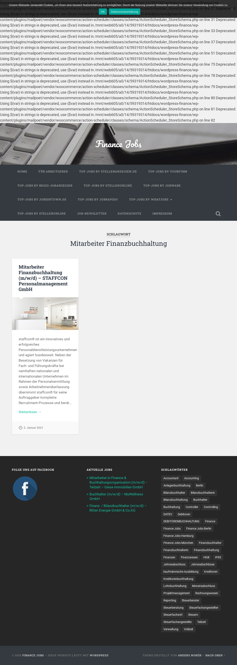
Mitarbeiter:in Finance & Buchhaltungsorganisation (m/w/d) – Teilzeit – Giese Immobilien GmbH (118, 482)
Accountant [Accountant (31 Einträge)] (171, 478)
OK (103, 11)
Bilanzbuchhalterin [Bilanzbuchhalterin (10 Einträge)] (203, 492)
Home (22, 171)
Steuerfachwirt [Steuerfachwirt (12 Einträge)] (173, 614)
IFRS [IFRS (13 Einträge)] (218, 557)
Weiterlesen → (30, 412)
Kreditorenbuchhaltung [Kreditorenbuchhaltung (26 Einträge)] (178, 579)
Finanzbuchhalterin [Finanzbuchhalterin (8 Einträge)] (175, 550)
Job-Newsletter (91, 213)
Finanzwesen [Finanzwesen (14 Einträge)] (189, 557)
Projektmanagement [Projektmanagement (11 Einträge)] (176, 593)
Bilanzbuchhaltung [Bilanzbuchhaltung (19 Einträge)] (175, 499)
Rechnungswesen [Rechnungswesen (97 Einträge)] (206, 593)
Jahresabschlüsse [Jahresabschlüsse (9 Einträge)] (202, 564)
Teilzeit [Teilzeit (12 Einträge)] (201, 622)
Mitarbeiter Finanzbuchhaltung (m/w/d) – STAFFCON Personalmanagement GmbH (43, 278)
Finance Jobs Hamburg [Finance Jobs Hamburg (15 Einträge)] (178, 535)
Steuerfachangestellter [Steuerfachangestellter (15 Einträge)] (203, 607)
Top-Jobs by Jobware (162, 185)
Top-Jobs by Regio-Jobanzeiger (45, 185)
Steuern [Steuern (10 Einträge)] (193, 614)
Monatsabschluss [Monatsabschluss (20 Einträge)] (203, 586)
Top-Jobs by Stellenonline (108, 185)
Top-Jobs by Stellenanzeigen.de (108, 171)
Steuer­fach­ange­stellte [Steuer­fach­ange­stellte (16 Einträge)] (177, 622)
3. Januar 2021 (33, 428)
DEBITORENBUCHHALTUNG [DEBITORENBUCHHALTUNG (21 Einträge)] (181, 521)
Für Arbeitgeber (53, 171)
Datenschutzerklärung (124, 11)
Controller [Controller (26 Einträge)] (192, 507)
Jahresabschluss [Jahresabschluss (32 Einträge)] (174, 564)
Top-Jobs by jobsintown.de (42, 199)
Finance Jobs (118, 143)
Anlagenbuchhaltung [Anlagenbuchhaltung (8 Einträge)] (176, 485)
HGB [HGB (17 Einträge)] (206, 557)
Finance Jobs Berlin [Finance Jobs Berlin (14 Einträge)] (198, 528)
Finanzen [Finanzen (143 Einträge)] (169, 557)
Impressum (162, 213)
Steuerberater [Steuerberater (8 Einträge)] (190, 600)
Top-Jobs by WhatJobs (148, 199)
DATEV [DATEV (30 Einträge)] (167, 514)
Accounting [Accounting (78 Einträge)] (191, 478)
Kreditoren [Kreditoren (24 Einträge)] (211, 571)
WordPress (99, 655)
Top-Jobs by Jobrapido (98, 199)
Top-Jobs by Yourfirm (167, 171)
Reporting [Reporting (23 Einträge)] (169, 600)
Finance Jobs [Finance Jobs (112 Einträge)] (172, 528)
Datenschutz (129, 213)
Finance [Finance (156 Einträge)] (210, 521)
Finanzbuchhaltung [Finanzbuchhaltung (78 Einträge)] (206, 550)
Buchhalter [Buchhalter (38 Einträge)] (200, 499)
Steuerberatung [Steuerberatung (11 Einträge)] (173, 607)
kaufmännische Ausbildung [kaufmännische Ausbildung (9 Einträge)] (180, 571)
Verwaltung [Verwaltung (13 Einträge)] (170, 629)
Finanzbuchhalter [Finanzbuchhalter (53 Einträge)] (210, 542)
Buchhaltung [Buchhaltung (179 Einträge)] (171, 507)
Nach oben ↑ (215, 655)
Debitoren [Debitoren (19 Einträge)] (184, 514)
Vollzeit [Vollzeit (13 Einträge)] (188, 629)
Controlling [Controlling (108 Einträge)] (211, 507)
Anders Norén (190, 655)
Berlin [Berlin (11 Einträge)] (199, 485)
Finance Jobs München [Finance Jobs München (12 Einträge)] (178, 542)
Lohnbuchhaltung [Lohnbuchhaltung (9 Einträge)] (174, 586)
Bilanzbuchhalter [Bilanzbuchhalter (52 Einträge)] (174, 492)
